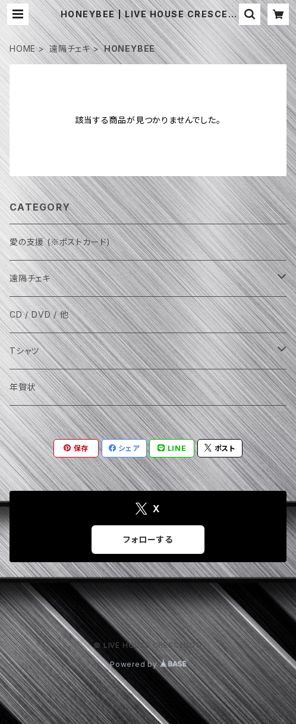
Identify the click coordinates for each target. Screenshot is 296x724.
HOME (23, 48)
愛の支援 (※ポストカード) (60, 242)
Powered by (148, 664)
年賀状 (23, 387)
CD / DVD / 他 (39, 314)
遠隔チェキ (69, 48)
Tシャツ (24, 351)
